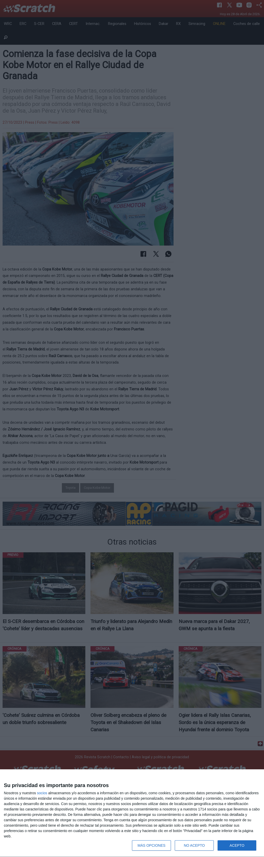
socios (42, 793)
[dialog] (132, 813)
